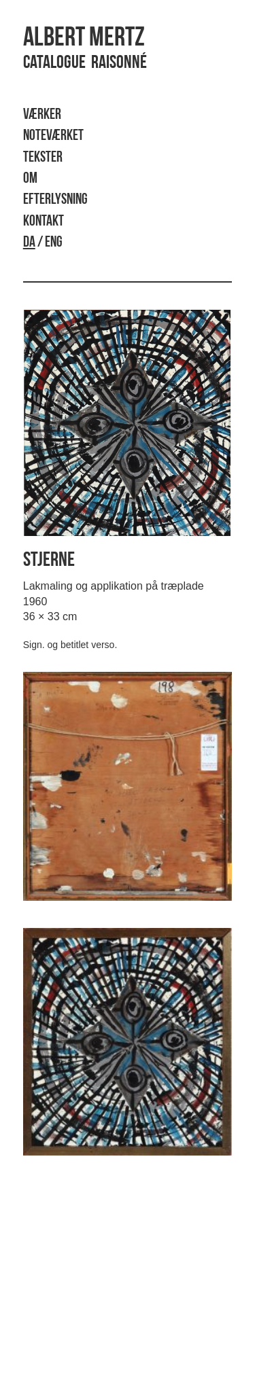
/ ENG (43, 243)
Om (30, 179)
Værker (42, 115)
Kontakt (43, 222)
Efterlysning (55, 200)
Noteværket (53, 136)
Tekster (43, 158)
